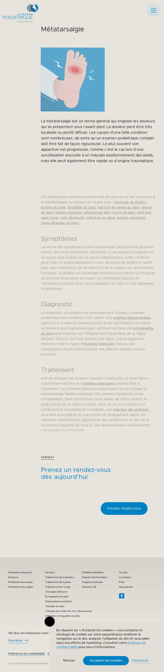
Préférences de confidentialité (26, 653)
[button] (153, 10)
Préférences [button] (140, 660)
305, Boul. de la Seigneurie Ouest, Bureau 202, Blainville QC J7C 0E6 (49, 633)
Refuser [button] (69, 660)
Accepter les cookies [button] (106, 660)
